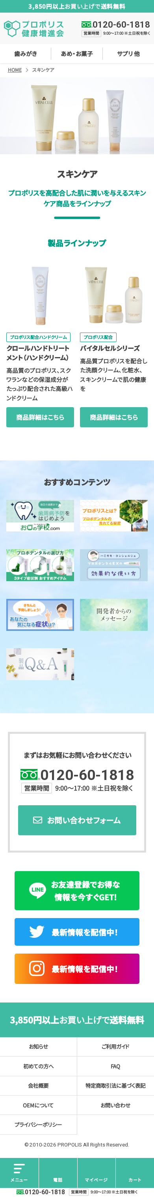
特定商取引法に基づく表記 (115, 1085)
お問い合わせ (115, 1105)
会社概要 (38, 1085)
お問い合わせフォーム (84, 820)
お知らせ (38, 1046)
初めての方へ (38, 1066)
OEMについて (38, 1105)
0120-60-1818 (121, 25)
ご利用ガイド (115, 1046)
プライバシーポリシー (38, 1124)
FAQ (115, 1066)
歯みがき (25, 53)
